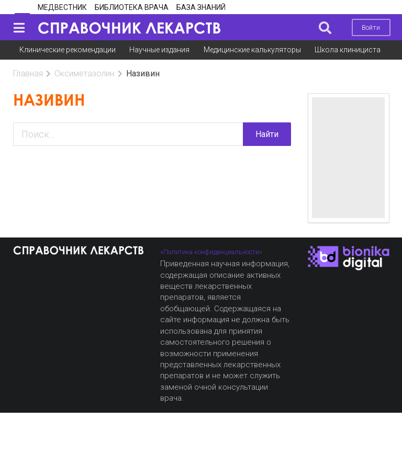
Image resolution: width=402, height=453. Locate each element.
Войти (371, 27)
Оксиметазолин (84, 73)
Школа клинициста (348, 50)
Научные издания (159, 50)
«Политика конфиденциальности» (211, 252)
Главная (28, 73)
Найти (266, 134)
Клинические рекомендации (67, 50)
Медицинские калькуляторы (252, 50)
